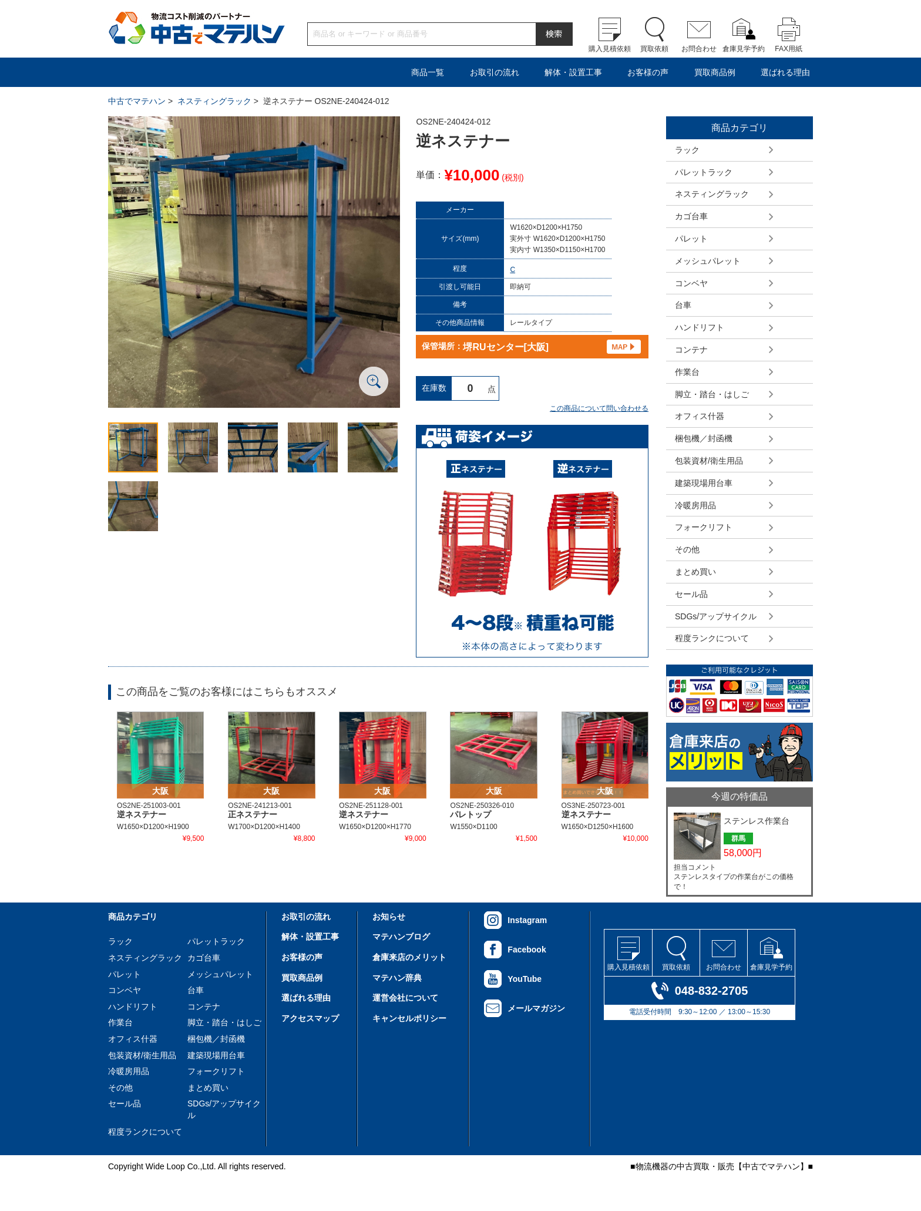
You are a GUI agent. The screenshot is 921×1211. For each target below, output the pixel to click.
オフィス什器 (699, 416)
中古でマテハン (137, 101)
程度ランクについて (712, 638)
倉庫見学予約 (743, 49)
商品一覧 (427, 72)
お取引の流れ (494, 72)
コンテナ (691, 349)
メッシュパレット (708, 261)
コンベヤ (691, 283)
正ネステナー (252, 814)
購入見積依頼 (610, 49)
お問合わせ (699, 49)
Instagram (527, 920)
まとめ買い (695, 571)
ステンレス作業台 (756, 821)
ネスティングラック (214, 101)
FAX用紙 (788, 49)
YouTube (524, 979)
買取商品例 (714, 72)
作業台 (687, 372)
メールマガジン (536, 1008)
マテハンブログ (401, 936)
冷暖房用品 (695, 505)
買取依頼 (654, 49)
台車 (683, 305)
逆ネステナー (141, 814)
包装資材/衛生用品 (709, 460)
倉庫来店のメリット (409, 957)
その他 (687, 549)
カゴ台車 (691, 216)
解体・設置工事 (573, 72)
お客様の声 (647, 72)
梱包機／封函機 (703, 438)
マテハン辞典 (397, 977)
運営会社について (405, 997)
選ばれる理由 (785, 72)
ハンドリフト (699, 327)
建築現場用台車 (703, 483)
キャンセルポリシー (409, 1018)
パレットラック (703, 172)
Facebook (526, 949)
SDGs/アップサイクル (716, 616)
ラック (687, 150)
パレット (691, 238)
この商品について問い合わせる (599, 408)
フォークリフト (703, 527)
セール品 (691, 594)
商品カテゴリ (132, 916)
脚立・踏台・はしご (712, 394)
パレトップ (470, 814)
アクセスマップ (310, 1018)
